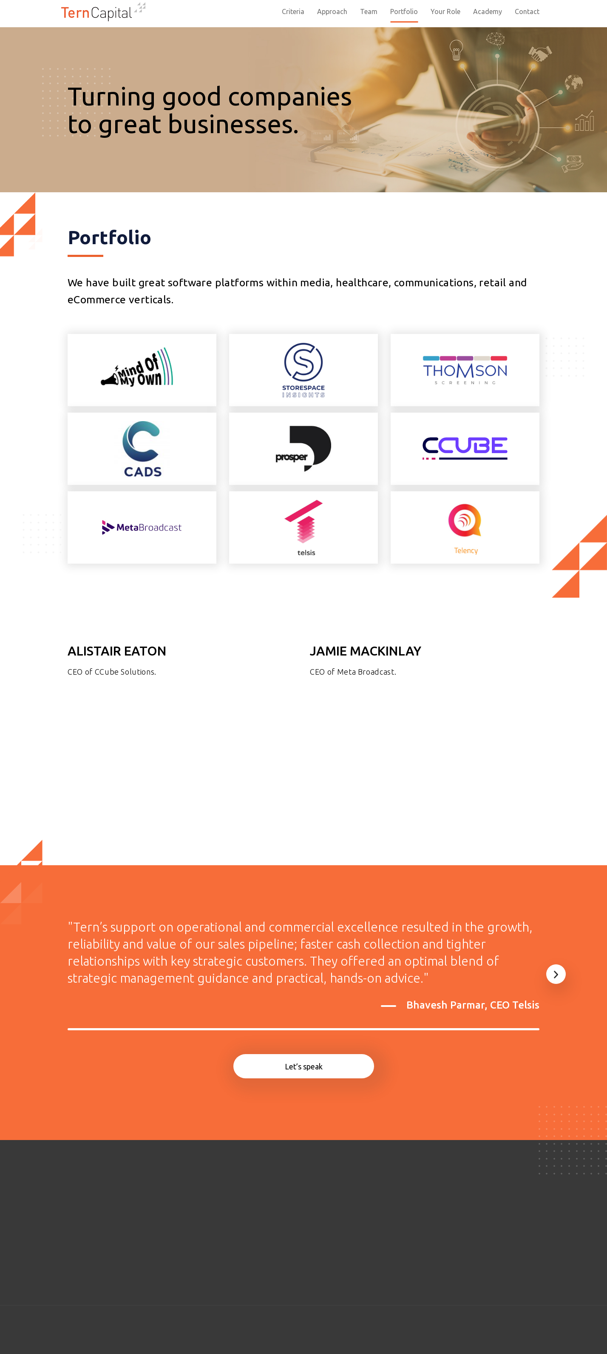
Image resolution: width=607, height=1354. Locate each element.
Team (368, 11)
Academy (487, 11)
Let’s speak (304, 1066)
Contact (527, 11)
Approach (332, 11)
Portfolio (404, 11)
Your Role (445, 11)
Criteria (293, 11)
